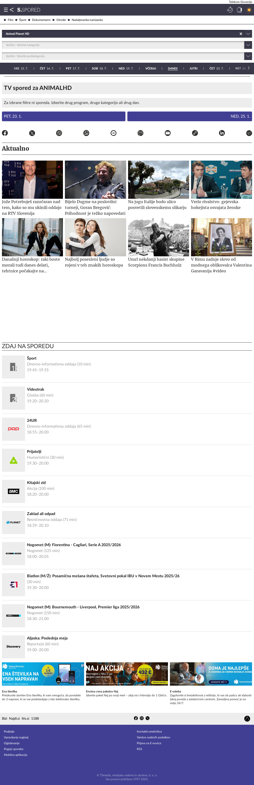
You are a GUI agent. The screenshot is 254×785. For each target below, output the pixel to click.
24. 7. (120, 68)
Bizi (4, 718)
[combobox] (6, 34)
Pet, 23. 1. (13, 116)
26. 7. (172, 68)
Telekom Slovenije (240, 1)
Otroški (59, 19)
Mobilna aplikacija (15, 754)
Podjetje (9, 731)
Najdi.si (14, 718)
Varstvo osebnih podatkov (153, 737)
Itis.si (25, 718)
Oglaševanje (11, 743)
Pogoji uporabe (13, 749)
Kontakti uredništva (149, 731)
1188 (35, 718)
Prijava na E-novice (149, 743)
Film (8, 19)
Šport (20, 19)
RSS (139, 749)
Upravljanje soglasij (16, 737)
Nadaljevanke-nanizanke (85, 19)
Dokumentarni (39, 19)
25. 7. (146, 68)
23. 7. (94, 68)
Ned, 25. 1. (240, 116)
